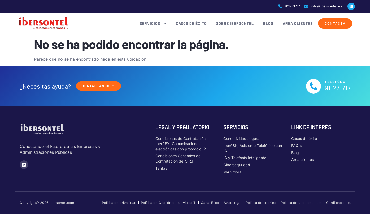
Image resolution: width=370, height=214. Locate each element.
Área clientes (298, 23)
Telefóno (335, 82)
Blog (268, 23)
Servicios (153, 23)
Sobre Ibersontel (235, 23)
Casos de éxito (191, 23)
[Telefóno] (313, 86)
